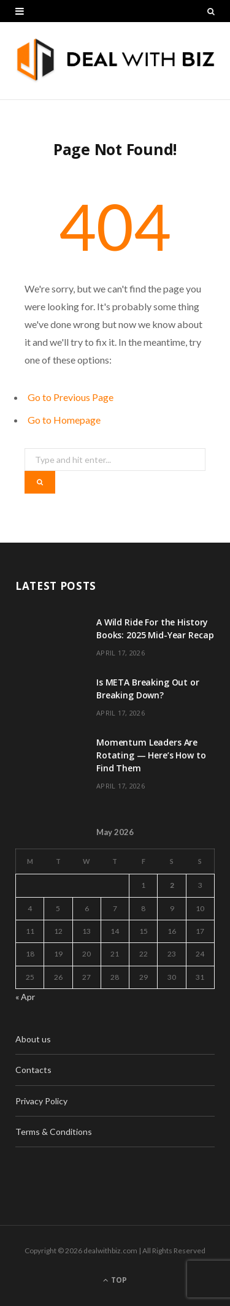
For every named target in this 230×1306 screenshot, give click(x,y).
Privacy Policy (41, 1101)
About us (33, 1039)
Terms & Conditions (53, 1131)
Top (115, 1280)
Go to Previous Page (70, 397)
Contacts (33, 1069)
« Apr (25, 996)
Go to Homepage (64, 420)
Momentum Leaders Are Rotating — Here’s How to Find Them (151, 755)
